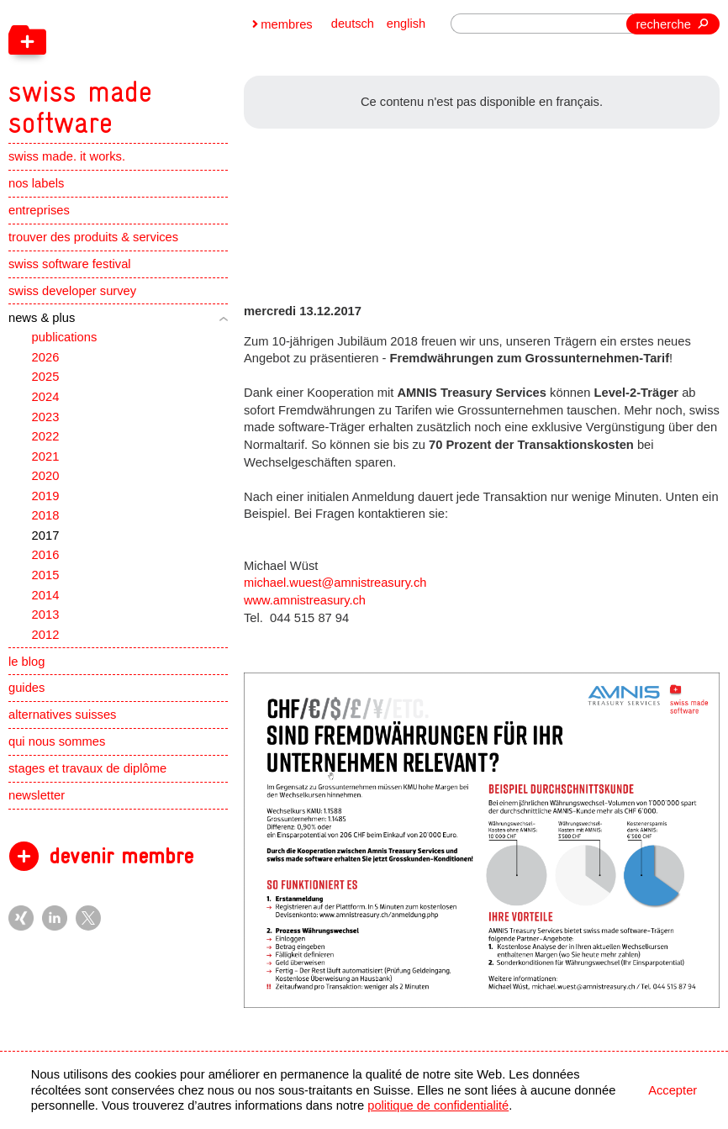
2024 (46, 401)
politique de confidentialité (438, 1105)
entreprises (39, 214)
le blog (26, 665)
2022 (46, 440)
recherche (663, 24)
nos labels (36, 187)
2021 (46, 460)
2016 (46, 559)
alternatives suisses (62, 718)
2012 (46, 638)
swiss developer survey (72, 295)
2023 (46, 420)
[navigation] (163, 70)
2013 (46, 618)
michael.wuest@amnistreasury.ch (336, 582)
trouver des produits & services (93, 241)
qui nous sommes (56, 745)
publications (65, 341)
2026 (46, 361)
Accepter (672, 1090)
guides (26, 692)
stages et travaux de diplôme (87, 772)
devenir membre (121, 860)
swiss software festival (69, 268)
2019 (46, 500)
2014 (46, 598)
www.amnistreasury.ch (305, 600)
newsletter (36, 799)
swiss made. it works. (66, 160)
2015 (46, 579)
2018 (46, 519)
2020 (46, 480)
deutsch (352, 24)
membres (286, 24)
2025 (46, 381)
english (405, 24)
